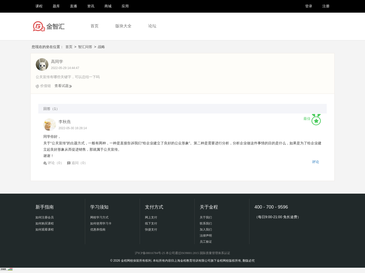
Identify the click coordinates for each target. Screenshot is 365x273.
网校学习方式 (99, 217)
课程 (39, 6)
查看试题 (63, 86)
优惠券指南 (97, 229)
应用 (125, 6)
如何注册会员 (44, 217)
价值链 (45, 86)
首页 (94, 26)
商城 (108, 6)
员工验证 (206, 241)
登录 (308, 6)
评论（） (53, 163)
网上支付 (151, 217)
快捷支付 (151, 229)
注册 (326, 6)
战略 (101, 47)
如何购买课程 (44, 223)
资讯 (90, 6)
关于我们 (206, 217)
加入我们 (206, 229)
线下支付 (151, 223)
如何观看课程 (44, 229)
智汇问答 (85, 47)
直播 (73, 6)
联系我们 (206, 223)
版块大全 (123, 26)
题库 (56, 6)
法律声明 (206, 235)
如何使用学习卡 (101, 223)
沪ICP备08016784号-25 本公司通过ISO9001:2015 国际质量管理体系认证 (182, 253)
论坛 (152, 26)
